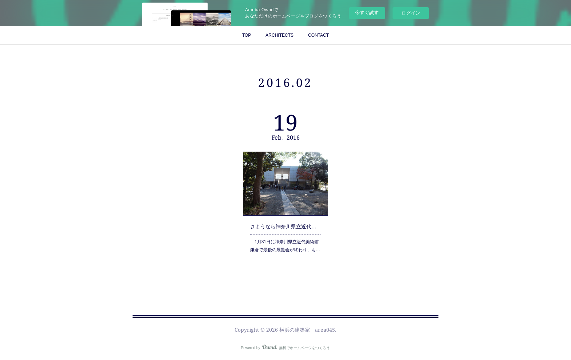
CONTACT (318, 35)
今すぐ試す (367, 12)
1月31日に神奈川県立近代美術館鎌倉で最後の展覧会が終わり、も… (285, 244)
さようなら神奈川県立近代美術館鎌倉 (285, 225)
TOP (246, 35)
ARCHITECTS (279, 35)
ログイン (410, 13)
